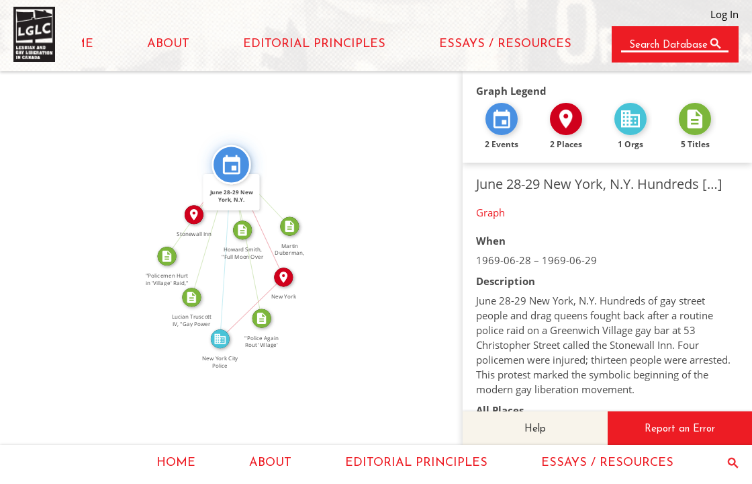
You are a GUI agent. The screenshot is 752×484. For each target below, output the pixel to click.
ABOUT (168, 44)
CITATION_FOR (206, 229)
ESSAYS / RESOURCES (505, 44)
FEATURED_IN (220, 252)
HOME (175, 462)
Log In (724, 14)
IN (248, 304)
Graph (490, 212)
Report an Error (680, 429)
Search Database (668, 45)
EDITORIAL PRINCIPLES (314, 44)
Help (535, 429)
